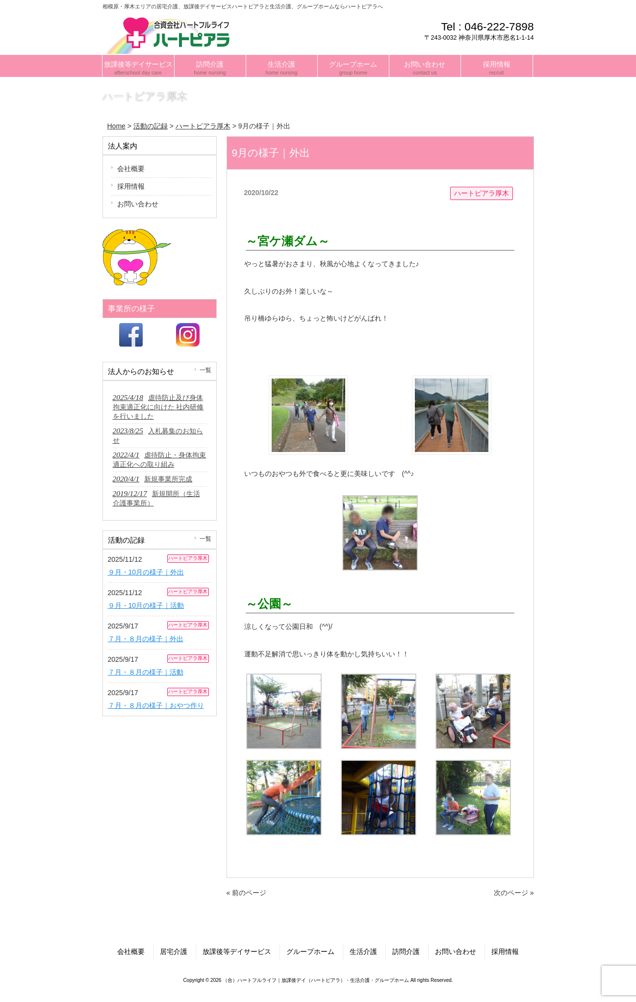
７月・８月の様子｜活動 (145, 672)
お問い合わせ (137, 204)
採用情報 (131, 186)
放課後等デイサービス (237, 951)
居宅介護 (173, 951)
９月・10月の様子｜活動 (146, 605)
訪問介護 (406, 951)
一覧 (205, 370)
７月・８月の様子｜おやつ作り (156, 705)
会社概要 (131, 169)
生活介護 (363, 951)
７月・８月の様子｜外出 (145, 639)
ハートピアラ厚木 (481, 193)
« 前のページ (247, 893)
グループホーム (310, 951)
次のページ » (514, 893)
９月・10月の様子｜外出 (146, 572)
